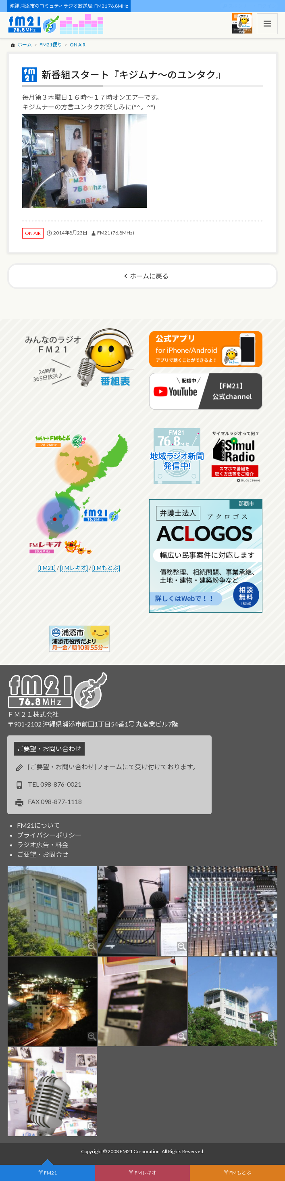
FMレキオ (145, 1173)
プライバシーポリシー (49, 835)
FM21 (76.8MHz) (115, 233)
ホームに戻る (149, 276)
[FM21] (47, 567)
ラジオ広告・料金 (43, 844)
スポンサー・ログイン (252, 6)
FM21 (50, 1173)
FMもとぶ (240, 1173)
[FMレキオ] (74, 567)
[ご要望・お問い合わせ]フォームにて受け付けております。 (113, 767)
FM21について (38, 825)
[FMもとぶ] (106, 567)
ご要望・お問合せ (43, 854)
